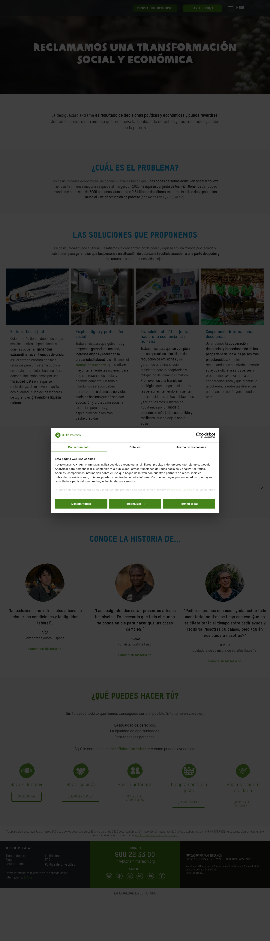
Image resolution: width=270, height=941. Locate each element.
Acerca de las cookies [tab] (191, 447)
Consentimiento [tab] (79, 447)
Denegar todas (81, 503)
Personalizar (135, 503)
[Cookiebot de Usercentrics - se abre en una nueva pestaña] (198, 435)
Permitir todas (188, 503)
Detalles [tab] (135, 447)
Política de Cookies (179, 490)
